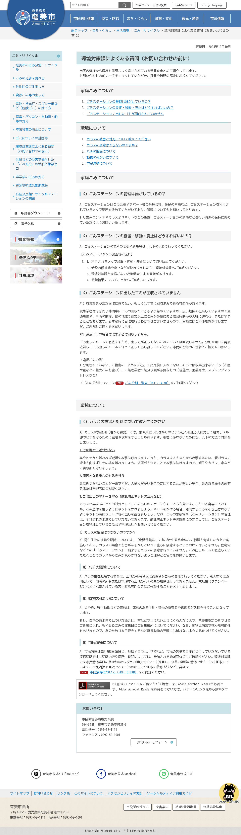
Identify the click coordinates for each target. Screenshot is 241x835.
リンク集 (63, 793)
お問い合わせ (43, 793)
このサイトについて (88, 793)
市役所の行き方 (137, 807)
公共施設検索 (212, 807)
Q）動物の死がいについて (104, 598)
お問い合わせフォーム (152, 742)
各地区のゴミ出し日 (30, 86)
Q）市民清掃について (100, 642)
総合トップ (79, 30)
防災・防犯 (110, 18)
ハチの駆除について (101, 151)
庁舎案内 (162, 807)
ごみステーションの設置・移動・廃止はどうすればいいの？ (130, 107)
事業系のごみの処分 (30, 177)
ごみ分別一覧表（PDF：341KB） (147, 383)
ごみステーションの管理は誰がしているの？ (119, 101)
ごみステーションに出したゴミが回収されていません (125, 113)
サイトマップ (19, 793)
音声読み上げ (183, 5)
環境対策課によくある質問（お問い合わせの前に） (35, 149)
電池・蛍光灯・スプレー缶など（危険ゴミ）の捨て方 (36, 106)
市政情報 (217, 18)
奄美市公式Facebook (116, 774)
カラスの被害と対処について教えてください (119, 139)
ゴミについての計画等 (32, 138)
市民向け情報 (84, 18)
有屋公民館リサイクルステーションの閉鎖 (36, 196)
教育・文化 (163, 18)
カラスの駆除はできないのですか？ (112, 145)
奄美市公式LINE (176, 774)
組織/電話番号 (185, 807)
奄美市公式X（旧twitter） (56, 774)
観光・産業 (190, 18)
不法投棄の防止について (33, 129)
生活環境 (122, 30)
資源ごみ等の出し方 (30, 95)
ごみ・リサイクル (147, 30)
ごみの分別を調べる (30, 78)
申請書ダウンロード (31, 213)
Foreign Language (212, 5)
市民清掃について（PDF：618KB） (114, 672)
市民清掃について (99, 163)
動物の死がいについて (103, 157)
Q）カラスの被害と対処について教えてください (124, 421)
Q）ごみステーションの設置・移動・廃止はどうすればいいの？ (137, 236)
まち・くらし (137, 18)
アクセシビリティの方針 (125, 793)
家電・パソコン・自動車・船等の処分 (36, 119)
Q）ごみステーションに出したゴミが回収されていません (132, 293)
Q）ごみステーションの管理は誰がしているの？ (124, 194)
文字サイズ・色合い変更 (151, 5)
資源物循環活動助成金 (32, 185)
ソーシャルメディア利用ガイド (169, 793)
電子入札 (23, 223)
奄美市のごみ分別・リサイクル (36, 67)
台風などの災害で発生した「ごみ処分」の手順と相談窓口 (36, 164)
